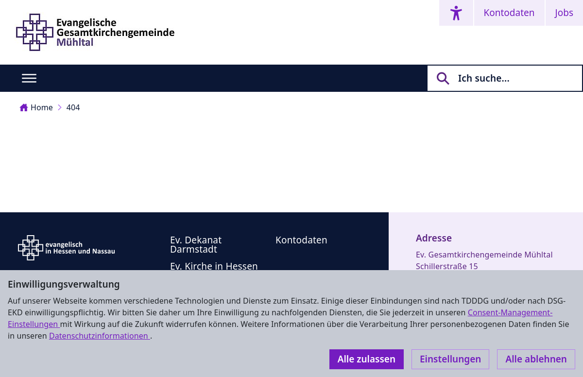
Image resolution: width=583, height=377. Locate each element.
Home (36, 107)
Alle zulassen (366, 359)
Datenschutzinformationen (99, 335)
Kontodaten (509, 12)
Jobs (564, 12)
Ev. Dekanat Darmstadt (196, 245)
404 (73, 107)
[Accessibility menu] (456, 13)
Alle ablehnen (536, 359)
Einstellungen (450, 359)
